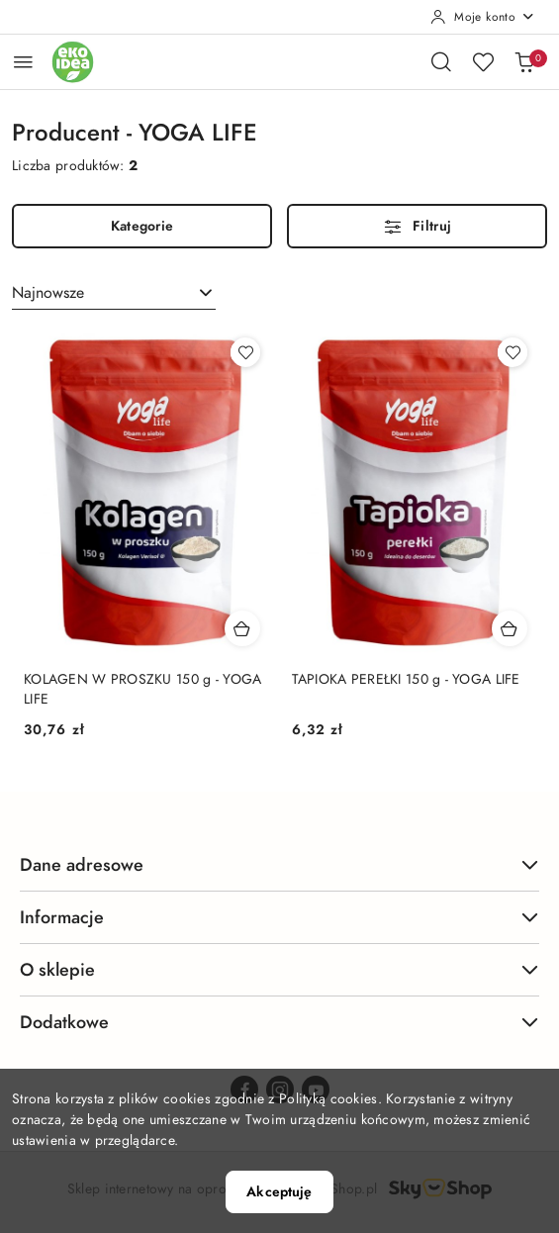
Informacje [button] (279, 916)
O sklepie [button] (279, 969)
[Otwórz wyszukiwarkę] (441, 61)
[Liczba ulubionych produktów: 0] (483, 61)
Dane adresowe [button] (279, 864)
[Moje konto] (482, 17)
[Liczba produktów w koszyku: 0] (524, 61)
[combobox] (114, 293)
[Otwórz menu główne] (23, 61)
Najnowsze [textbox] (48, 293)
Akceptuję (279, 1192)
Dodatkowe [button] (279, 1021)
